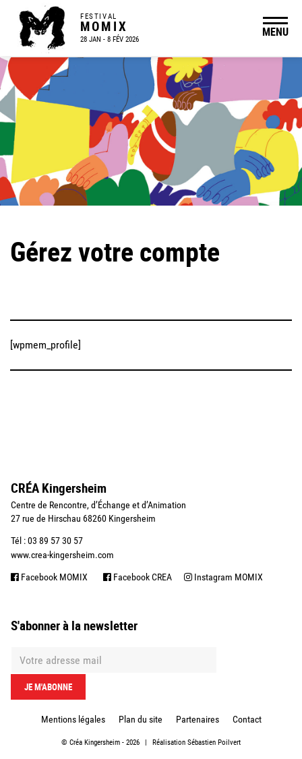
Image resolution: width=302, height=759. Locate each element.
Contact (247, 719)
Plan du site (140, 719)
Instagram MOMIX (223, 577)
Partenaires (197, 719)
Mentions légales (73, 719)
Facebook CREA (137, 577)
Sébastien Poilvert (214, 742)
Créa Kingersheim (94, 742)
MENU (275, 31)
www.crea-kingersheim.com (62, 554)
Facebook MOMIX (49, 577)
